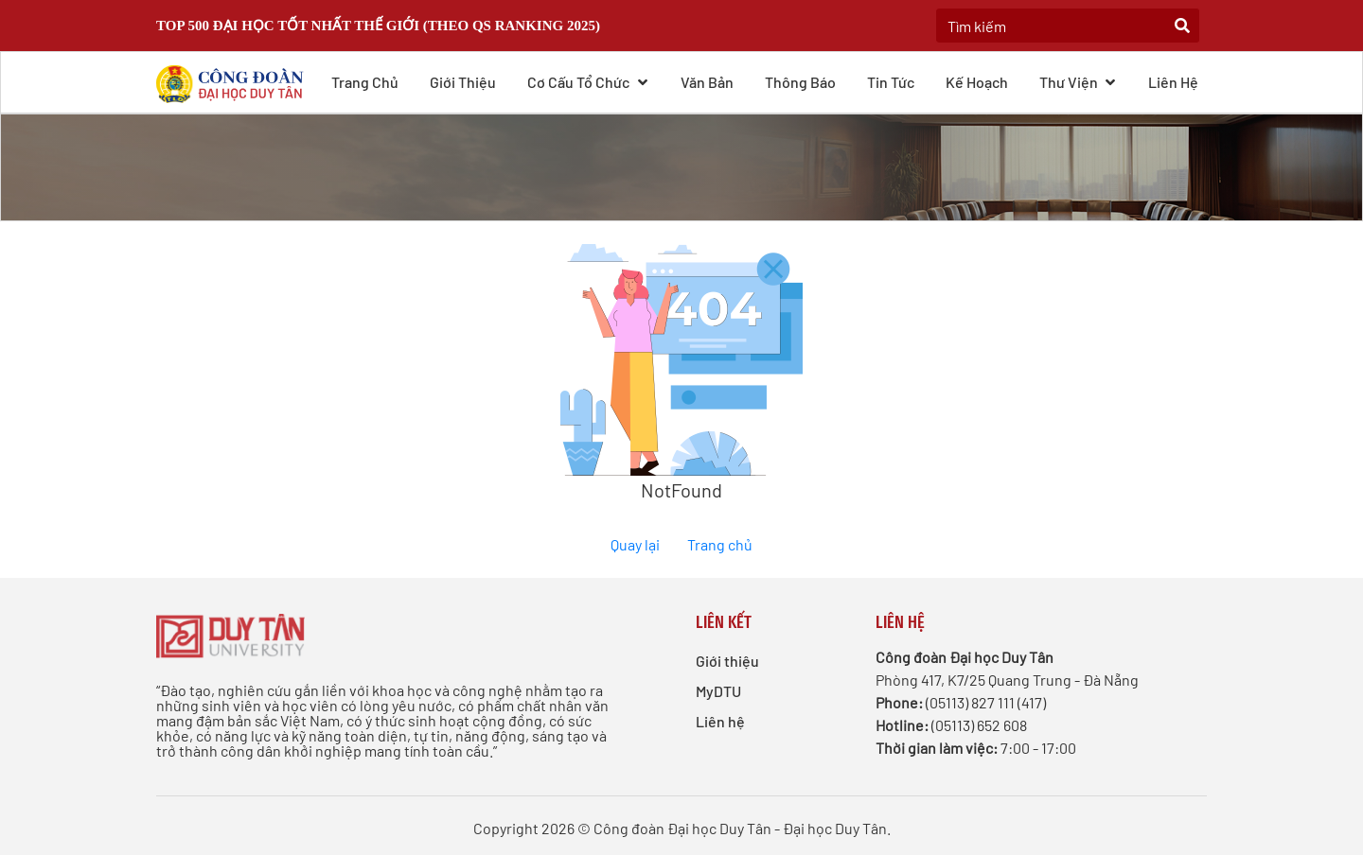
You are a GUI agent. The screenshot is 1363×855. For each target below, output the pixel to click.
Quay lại (635, 544)
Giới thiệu (463, 82)
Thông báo (800, 82)
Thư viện (1078, 81)
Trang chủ (364, 82)
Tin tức (890, 82)
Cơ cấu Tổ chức (588, 81)
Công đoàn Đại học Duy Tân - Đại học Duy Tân (740, 828)
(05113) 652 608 (979, 725)
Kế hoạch (977, 82)
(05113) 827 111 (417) (986, 702)
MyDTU (718, 691)
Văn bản (707, 82)
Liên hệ (1173, 82)
